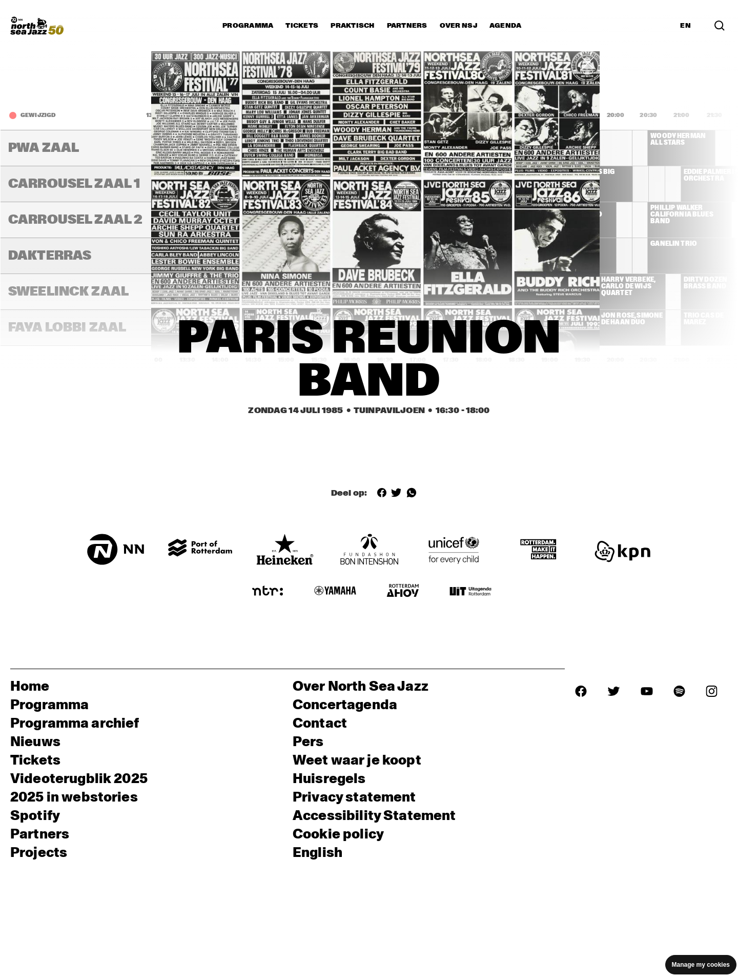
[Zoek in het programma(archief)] (719, 25)
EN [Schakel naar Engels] (685, 25)
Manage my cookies (701, 964)
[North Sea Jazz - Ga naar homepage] (37, 25)
